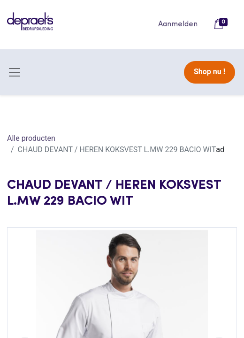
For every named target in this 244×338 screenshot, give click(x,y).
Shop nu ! (209, 71)
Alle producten (31, 138)
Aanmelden (178, 24)
